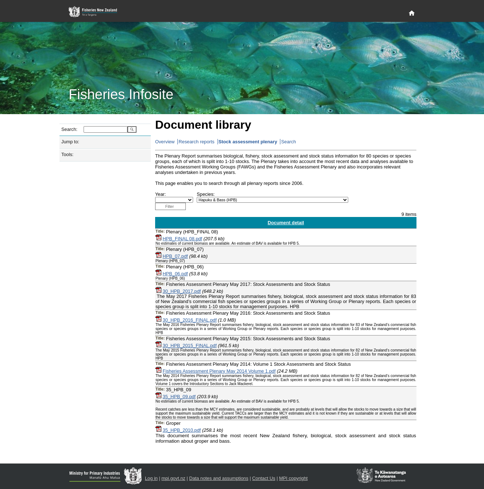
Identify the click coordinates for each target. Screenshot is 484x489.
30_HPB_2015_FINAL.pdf (190, 345)
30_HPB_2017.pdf (182, 291)
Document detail (286, 222)
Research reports (196, 141)
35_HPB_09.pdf (179, 396)
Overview (164, 141)
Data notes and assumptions (218, 478)
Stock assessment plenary (248, 141)
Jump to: (70, 141)
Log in (151, 478)
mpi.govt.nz (173, 478)
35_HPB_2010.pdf (182, 430)
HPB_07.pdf (175, 256)
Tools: (67, 154)
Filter (169, 206)
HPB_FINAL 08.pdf (182, 238)
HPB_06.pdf (175, 273)
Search (288, 141)
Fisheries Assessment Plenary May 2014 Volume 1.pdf (219, 371)
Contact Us (263, 478)
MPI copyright (293, 478)
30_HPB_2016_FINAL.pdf (190, 320)
